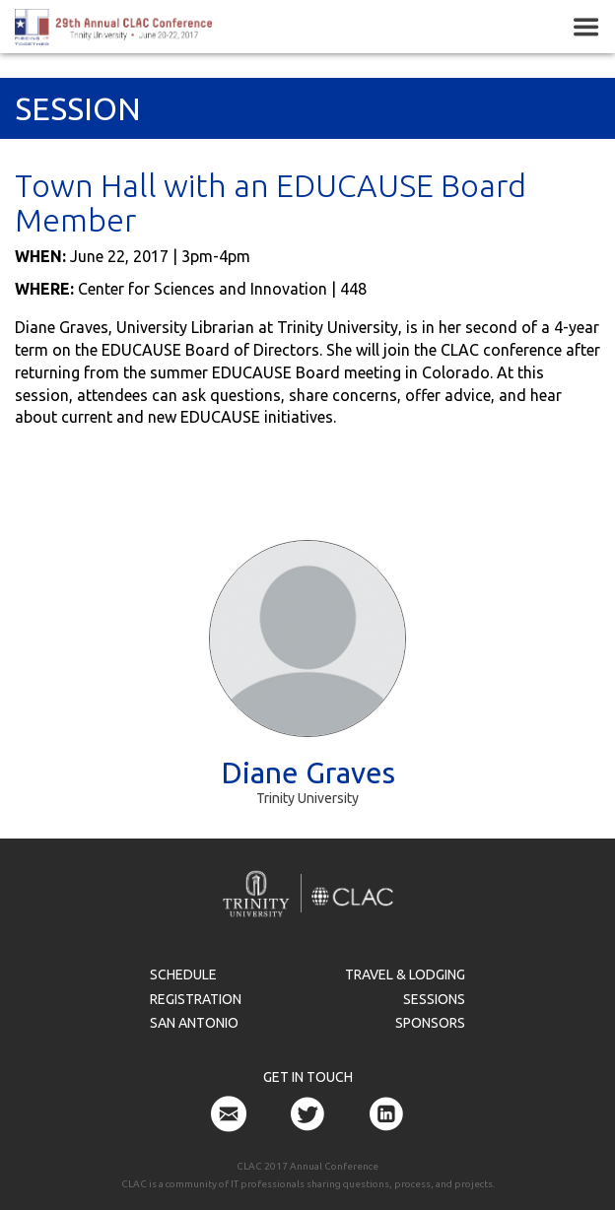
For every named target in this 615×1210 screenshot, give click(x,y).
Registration (195, 999)
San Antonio (194, 1023)
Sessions (434, 999)
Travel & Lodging (405, 974)
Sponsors (430, 1023)
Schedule (183, 974)
